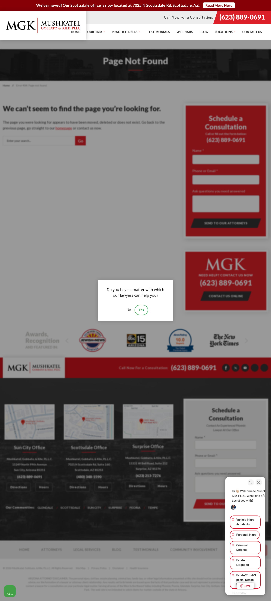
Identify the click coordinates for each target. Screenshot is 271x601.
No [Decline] (129, 310)
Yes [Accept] (141, 310)
